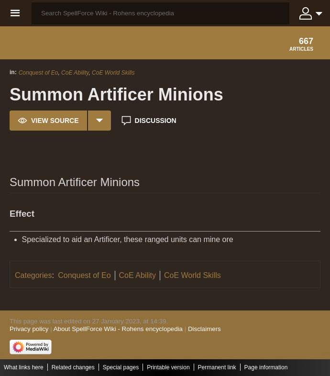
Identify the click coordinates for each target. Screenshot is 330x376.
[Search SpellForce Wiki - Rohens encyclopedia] (160, 13)
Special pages (121, 367)
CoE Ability (74, 72)
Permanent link (217, 367)
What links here (24, 367)
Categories (33, 275)
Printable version (168, 367)
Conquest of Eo (38, 72)
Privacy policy (29, 328)
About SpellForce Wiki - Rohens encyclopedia (118, 328)
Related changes (73, 367)
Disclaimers (204, 328)
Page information (266, 367)
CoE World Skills (113, 72)
